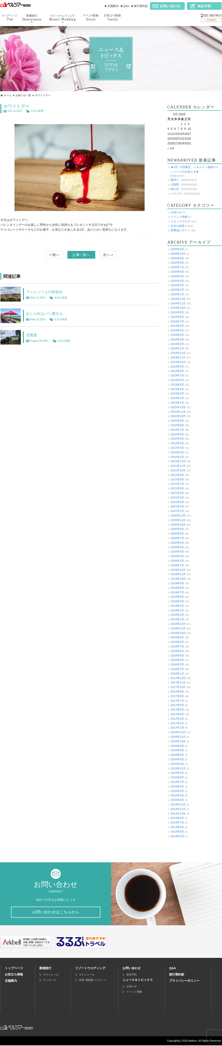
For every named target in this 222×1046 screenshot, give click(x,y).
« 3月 (171, 148)
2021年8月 (177, 479)
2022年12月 (178, 407)
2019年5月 (177, 601)
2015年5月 (177, 790)
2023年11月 (178, 357)
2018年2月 (177, 669)
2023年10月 (178, 362)
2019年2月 (177, 614)
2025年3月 (177, 285)
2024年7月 (177, 321)
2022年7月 (177, 429)
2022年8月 (177, 425)
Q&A (172, 968)
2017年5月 (177, 709)
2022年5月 (177, 438)
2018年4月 (177, 660)
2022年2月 (177, 452)
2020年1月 (177, 565)
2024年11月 (178, 303)
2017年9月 (177, 691)
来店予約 (131, 975)
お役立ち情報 (14, 975)
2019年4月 (177, 605)
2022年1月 (177, 457)
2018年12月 (178, 623)
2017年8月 (177, 696)
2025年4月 (177, 280)
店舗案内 (11, 981)
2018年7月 (177, 646)
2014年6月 (177, 827)
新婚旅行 (45, 968)
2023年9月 (177, 366)
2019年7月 (177, 592)
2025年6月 (177, 271)
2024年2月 (177, 344)
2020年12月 (178, 515)
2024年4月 (177, 335)
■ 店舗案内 (111, 6)
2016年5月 (177, 759)
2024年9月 (177, 312)
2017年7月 (177, 700)
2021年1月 (177, 511)
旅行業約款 (176, 975)
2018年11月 (178, 628)
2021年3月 (177, 501)
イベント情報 (179, 216)
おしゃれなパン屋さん (47, 313)
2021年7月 (177, 483)
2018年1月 (177, 673)
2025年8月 (177, 262)
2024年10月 (178, 307)
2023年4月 (177, 389)
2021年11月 (178, 465)
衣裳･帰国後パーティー (92, 980)
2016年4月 (177, 764)
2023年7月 (177, 375)
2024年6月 (177, 325)
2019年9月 (177, 583)
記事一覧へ (81, 255)
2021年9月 (177, 475)
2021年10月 (178, 470)
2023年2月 (177, 398)
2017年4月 (177, 714)
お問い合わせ (131, 968)
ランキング (49, 980)
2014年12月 (178, 804)
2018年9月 (177, 637)
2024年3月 (177, 339)
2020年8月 (177, 533)
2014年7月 (177, 822)
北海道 (32, 334)
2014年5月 (177, 831)
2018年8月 (177, 641)
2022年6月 (177, 434)
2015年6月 (177, 786)
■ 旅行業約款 (139, 6)
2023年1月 (177, 402)
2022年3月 (177, 447)
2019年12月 (178, 569)
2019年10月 (178, 578)
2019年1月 (177, 619)
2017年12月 (178, 678)
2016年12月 (178, 732)
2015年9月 (177, 772)
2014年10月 (178, 813)
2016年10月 (178, 741)
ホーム (7, 95)
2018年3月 (177, 664)
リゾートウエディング (90, 968)
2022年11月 (178, 411)
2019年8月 (177, 587)
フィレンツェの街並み (47, 291)
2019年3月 (177, 610)
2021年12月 (178, 461)
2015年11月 (178, 768)
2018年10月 (178, 633)
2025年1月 (177, 294)
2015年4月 (177, 795)
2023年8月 (177, 371)
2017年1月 (177, 727)
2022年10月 (178, 416)
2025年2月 (177, 289)
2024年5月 (177, 330)
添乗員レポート (180, 230)
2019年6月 (177, 596)
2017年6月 (177, 705)
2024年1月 (177, 348)
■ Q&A (125, 6)
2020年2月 (177, 560)
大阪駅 (175, 184)
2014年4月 (177, 836)
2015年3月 (177, 800)
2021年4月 (177, 497)
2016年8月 (177, 750)
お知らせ (176, 212)
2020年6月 (177, 542)
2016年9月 (177, 745)
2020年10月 (178, 524)
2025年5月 (177, 276)
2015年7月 (177, 782)
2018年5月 (177, 655)
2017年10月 (178, 687)
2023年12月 (178, 353)
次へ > (108, 255)
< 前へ (54, 255)
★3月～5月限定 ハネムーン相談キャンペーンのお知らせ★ (195, 169)
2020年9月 (177, 529)
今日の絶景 (37, 110)
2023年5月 (177, 384)
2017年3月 (177, 718)
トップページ (14, 968)
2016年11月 (178, 736)
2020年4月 (177, 551)
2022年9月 (177, 420)
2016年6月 (177, 754)
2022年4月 (177, 443)
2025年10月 (178, 253)
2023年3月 (177, 393)
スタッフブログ (180, 221)
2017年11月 (178, 682)
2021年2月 (177, 506)
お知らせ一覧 (23, 95)
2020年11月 (178, 520)
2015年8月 (177, 777)
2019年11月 (178, 574)
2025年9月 (177, 258)
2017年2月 (177, 723)
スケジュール (51, 975)
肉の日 (175, 189)
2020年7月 (177, 538)
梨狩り (175, 179)
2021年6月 (177, 488)
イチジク (176, 193)
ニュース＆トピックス (137, 980)
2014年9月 (177, 818)
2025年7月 (177, 267)
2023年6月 (177, 380)
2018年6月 (177, 651)
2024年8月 (177, 316)
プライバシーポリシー (184, 981)
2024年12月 (178, 298)
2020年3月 (177, 556)
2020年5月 (177, 547)
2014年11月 (178, 809)
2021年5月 (177, 493)
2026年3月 (177, 249)
